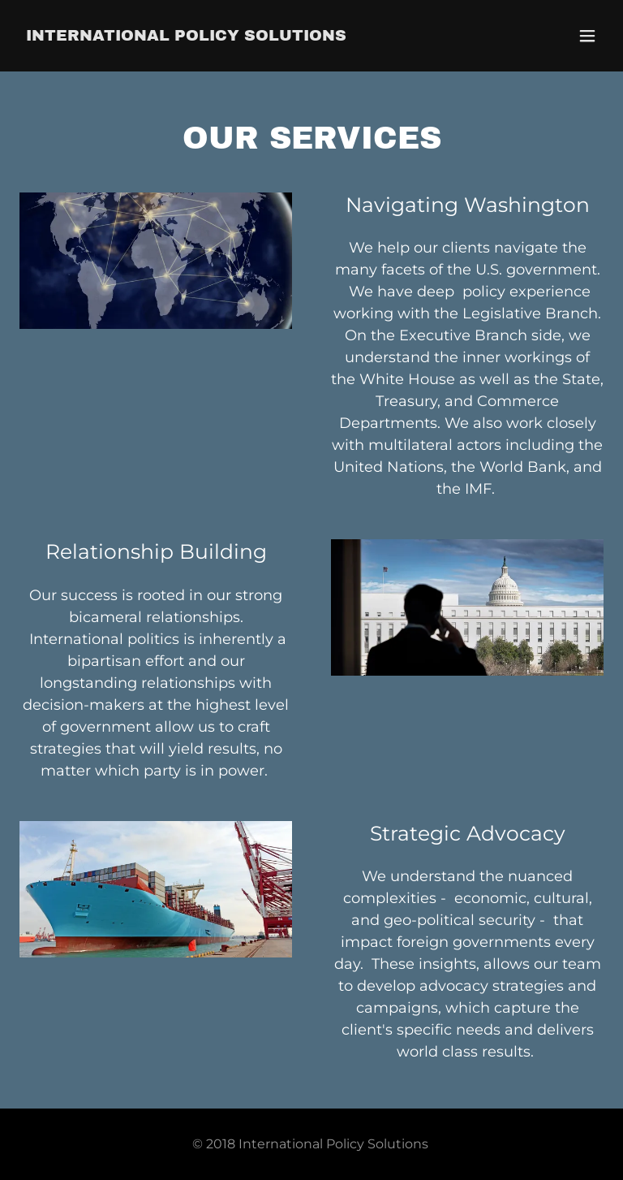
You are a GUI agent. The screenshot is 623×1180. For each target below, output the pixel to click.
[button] (587, 35)
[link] (186, 36)
